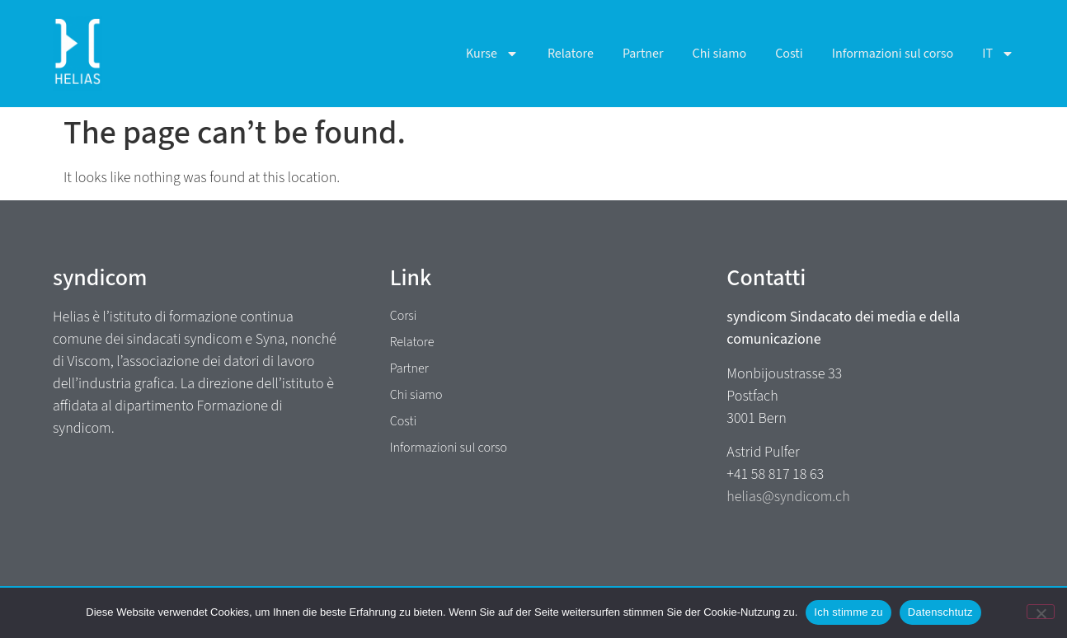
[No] (1041, 611)
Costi (789, 54)
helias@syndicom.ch (787, 496)
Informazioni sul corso (893, 54)
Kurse (492, 53)
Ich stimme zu (848, 612)
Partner (643, 54)
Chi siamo (720, 54)
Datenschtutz (940, 612)
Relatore (571, 54)
